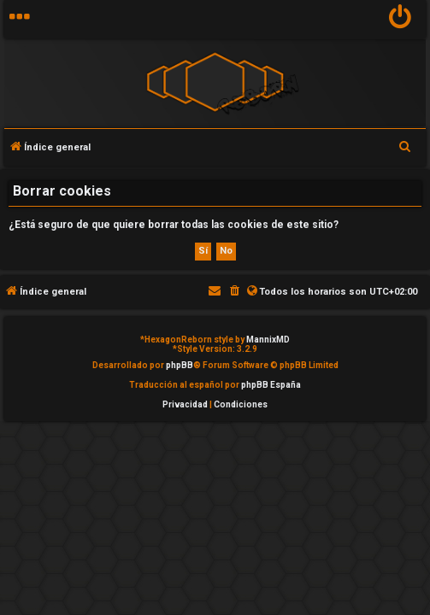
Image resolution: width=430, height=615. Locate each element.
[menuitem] (400, 19)
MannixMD (268, 339)
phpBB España (271, 385)
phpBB (179, 365)
